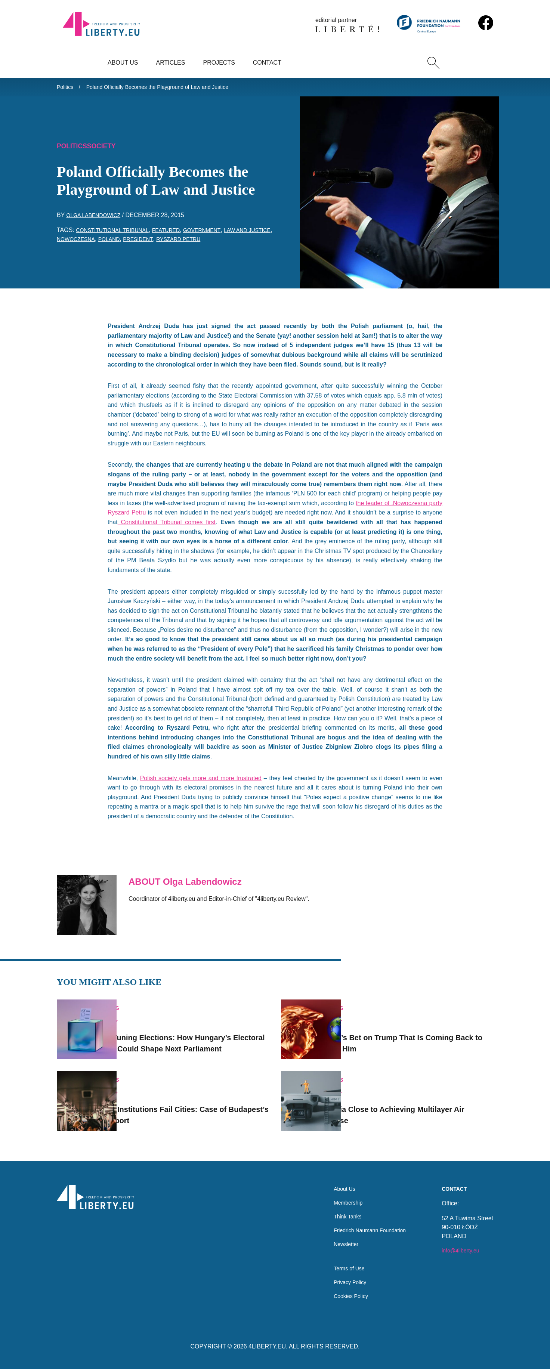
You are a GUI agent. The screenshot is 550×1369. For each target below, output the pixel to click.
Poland (144, 243)
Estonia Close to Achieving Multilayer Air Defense (419, 1105)
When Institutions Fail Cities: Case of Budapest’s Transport (194, 1105)
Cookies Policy (343, 1295)
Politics (66, 88)
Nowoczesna (107, 243)
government (218, 234)
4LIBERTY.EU (267, 1346)
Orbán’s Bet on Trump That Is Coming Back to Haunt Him (420, 1032)
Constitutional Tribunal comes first (167, 526)
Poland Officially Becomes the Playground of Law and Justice (171, 88)
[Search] (433, 63)
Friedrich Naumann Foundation (365, 1224)
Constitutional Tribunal (117, 234)
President (177, 243)
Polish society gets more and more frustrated (201, 782)
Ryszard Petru (222, 243)
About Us (123, 62)
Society (107, 149)
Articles (170, 62)
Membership (340, 1194)
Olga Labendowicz (97, 219)
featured (178, 234)
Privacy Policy (342, 1280)
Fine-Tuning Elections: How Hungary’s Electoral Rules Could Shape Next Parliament (197, 1032)
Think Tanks (339, 1209)
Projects (219, 62)
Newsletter (338, 1239)
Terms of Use (341, 1266)
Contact (267, 62)
